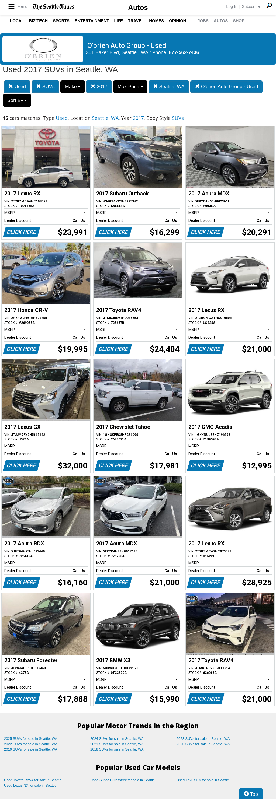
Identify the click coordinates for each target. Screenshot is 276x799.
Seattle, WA (169, 86)
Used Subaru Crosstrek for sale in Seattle (122, 780)
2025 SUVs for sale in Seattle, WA (30, 739)
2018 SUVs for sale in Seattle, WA (117, 749)
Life (118, 20)
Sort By (17, 100)
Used (17, 86)
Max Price (130, 86)
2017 (99, 86)
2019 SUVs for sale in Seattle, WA (30, 749)
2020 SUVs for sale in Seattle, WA (203, 744)
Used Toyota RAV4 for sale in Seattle (32, 780)
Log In (231, 6)
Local (17, 20)
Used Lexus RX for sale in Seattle (203, 780)
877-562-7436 (184, 52)
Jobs (203, 20)
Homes (156, 20)
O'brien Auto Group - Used (226, 86)
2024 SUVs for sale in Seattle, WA (117, 739)
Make (72, 86)
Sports (61, 20)
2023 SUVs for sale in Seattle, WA (203, 739)
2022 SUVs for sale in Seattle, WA (30, 744)
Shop (238, 20)
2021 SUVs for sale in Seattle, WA (117, 744)
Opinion (177, 20)
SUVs (45, 86)
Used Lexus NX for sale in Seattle (30, 785)
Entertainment (92, 20)
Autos (138, 7)
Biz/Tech (38, 20)
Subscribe (251, 6)
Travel (136, 20)
